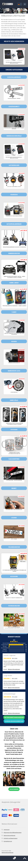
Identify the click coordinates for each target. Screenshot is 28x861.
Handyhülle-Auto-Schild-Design (14, 424)
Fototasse (14, 429)
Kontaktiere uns (8, 841)
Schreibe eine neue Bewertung (14, 721)
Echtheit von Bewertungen (10, 838)
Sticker (14, 517)
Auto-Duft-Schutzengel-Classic (14, 186)
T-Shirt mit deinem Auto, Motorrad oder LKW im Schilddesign (14, 334)
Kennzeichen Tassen (14, 453)
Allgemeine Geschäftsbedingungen (12, 832)
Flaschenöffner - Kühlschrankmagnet (14, 509)
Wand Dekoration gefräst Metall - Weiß (14, 277)
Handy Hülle (14, 400)
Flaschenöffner (14, 459)
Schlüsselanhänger (14, 77)
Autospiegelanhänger (14, 224)
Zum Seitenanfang (14, 789)
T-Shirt (14, 312)
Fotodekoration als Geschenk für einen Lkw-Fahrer (14, 570)
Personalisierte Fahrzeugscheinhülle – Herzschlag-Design (14, 63)
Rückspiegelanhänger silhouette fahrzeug (14, 247)
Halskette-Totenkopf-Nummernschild (14, 597)
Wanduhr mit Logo (14, 371)
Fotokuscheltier (14, 606)
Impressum (6, 829)
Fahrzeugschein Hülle (14, 136)
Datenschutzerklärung (9, 835)
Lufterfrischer (14, 165)
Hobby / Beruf (14, 283)
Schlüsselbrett (14, 106)
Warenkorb (8, 857)
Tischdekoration (14, 547)
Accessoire (14, 576)
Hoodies (14, 341)
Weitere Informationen (14, 669)
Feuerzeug (14, 194)
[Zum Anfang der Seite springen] (24, 857)
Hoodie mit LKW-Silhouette (14, 362)
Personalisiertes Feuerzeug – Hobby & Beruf (14, 305)
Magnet (14, 488)
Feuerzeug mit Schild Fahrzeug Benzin (14, 215)
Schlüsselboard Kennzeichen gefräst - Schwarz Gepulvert (14, 128)
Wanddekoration (14, 253)
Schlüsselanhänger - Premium (14, 98)
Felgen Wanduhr (14, 392)
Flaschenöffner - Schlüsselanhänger (14, 480)
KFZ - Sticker (14, 539)
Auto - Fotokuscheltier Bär (14, 627)
